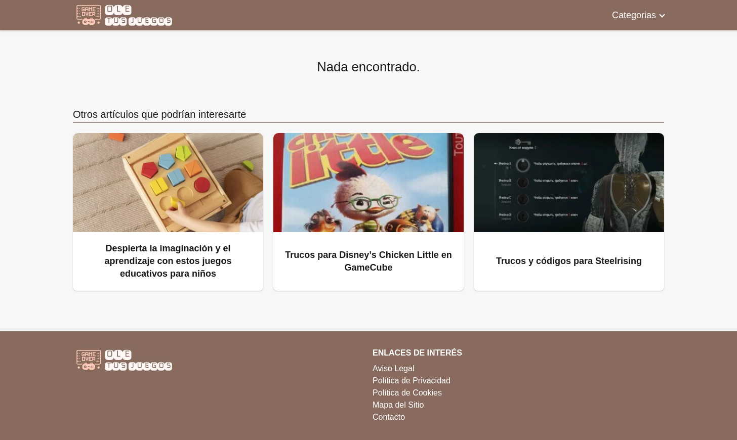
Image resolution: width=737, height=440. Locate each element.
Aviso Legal (393, 368)
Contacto (389, 417)
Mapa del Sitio (398, 405)
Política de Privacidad (412, 380)
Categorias (634, 15)
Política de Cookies (407, 392)
